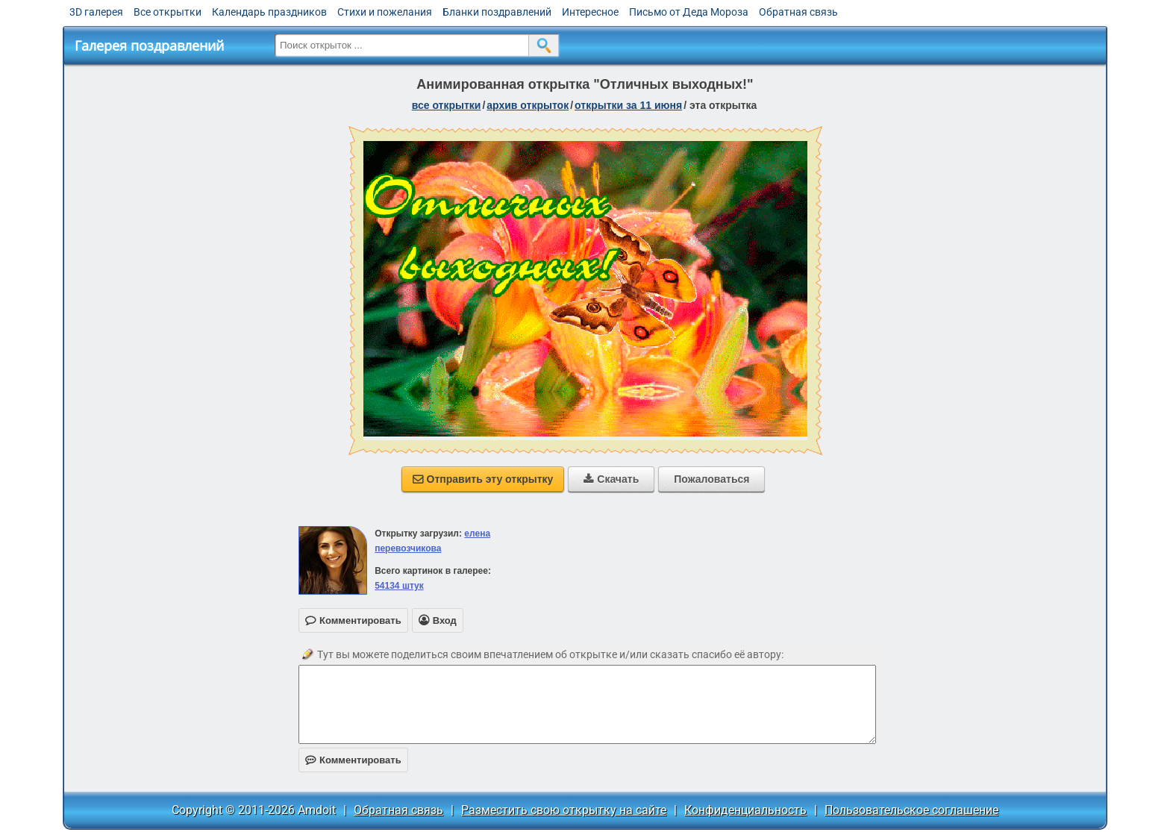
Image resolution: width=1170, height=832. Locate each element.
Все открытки (167, 12)
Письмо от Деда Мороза (688, 12)
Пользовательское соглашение (911, 810)
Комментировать (353, 760)
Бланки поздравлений (496, 12)
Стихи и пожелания (384, 12)
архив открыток (528, 105)
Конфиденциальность (745, 810)
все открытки (446, 105)
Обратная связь (798, 12)
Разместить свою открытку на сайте (563, 810)
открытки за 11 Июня (628, 105)
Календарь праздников (269, 12)
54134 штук (399, 586)
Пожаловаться (711, 479)
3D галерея (96, 12)
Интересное (590, 12)
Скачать (611, 479)
